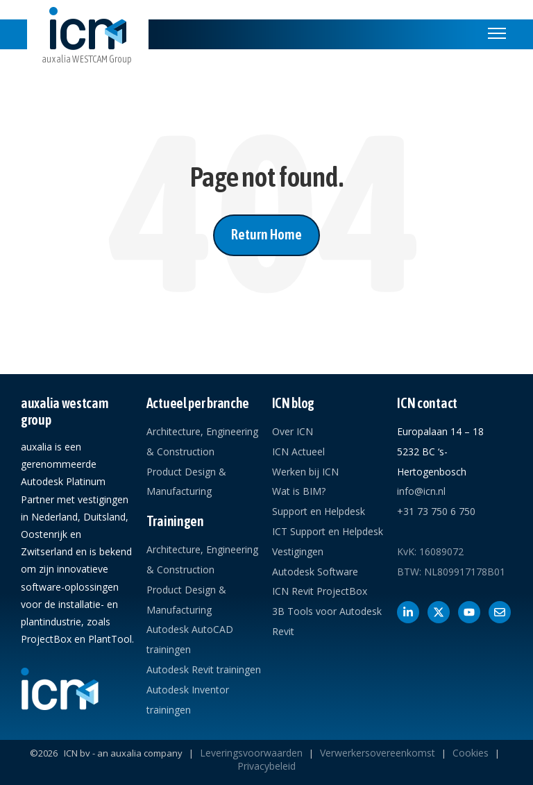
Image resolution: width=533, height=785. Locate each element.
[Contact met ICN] (500, 612)
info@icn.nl (421, 491)
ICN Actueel (298, 451)
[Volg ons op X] (439, 612)
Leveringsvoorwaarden (251, 752)
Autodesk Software (315, 571)
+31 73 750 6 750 (436, 511)
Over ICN (292, 431)
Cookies (470, 752)
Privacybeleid (266, 766)
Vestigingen (297, 551)
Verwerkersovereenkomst (377, 752)
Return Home (266, 234)
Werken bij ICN (305, 471)
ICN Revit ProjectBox (319, 591)
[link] (88, 46)
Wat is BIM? (298, 491)
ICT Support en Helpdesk (327, 531)
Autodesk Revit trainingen (203, 669)
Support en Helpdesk (318, 511)
